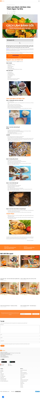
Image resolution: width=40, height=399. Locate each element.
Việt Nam (3, 364)
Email (1, 337)
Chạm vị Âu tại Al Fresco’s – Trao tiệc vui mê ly (8, 305)
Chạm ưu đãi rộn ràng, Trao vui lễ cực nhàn (28, 278)
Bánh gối (7, 48)
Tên (1, 334)
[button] (39, 1)
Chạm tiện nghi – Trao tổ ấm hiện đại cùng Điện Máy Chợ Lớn (10, 279)
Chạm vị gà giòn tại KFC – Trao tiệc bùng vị (28, 305)
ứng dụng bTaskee (16, 55)
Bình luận (2, 324)
